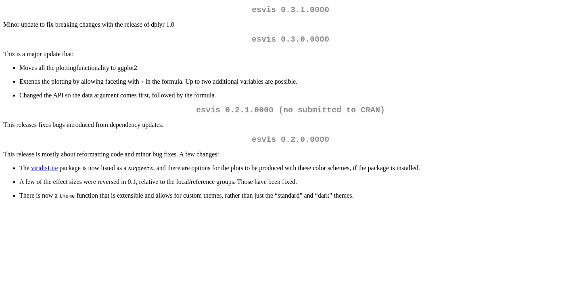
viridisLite (44, 174)
